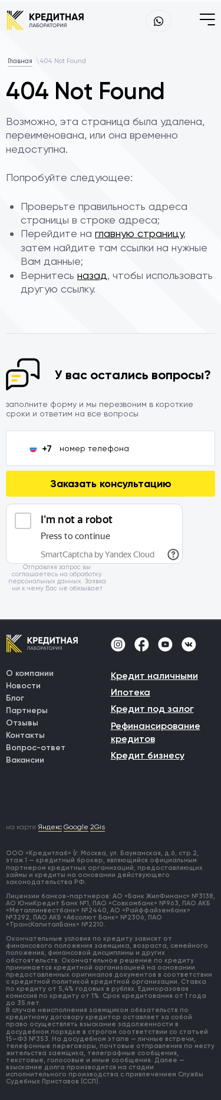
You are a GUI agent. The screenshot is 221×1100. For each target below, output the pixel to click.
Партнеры (27, 710)
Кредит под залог (152, 708)
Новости (23, 686)
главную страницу (139, 233)
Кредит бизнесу (147, 755)
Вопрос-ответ (35, 748)
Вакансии (25, 760)
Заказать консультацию (110, 483)
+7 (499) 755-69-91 (125, 21)
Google (76, 827)
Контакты (25, 735)
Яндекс (50, 827)
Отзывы (22, 723)
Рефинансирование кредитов (155, 732)
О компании (30, 673)
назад (92, 275)
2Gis (97, 827)
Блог (15, 698)
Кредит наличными (154, 675)
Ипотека (130, 692)
